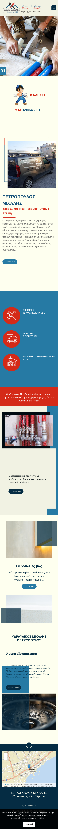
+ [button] (6, 754)
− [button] (6, 758)
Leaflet (7, 784)
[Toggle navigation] (53, 7)
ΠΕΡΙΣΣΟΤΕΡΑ (10, 262)
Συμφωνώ (29, 824)
